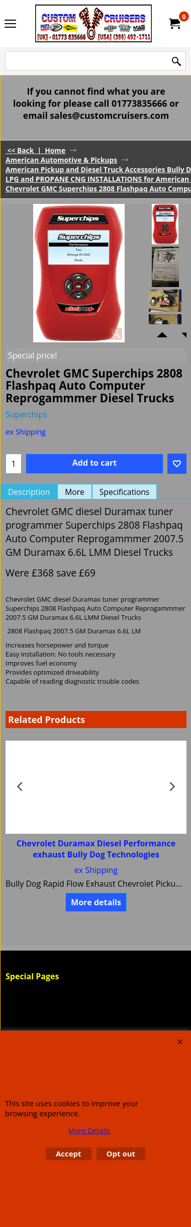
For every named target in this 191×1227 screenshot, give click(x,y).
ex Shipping (26, 431)
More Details (89, 1130)
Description (29, 491)
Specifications (124, 491)
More (74, 491)
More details (96, 902)
